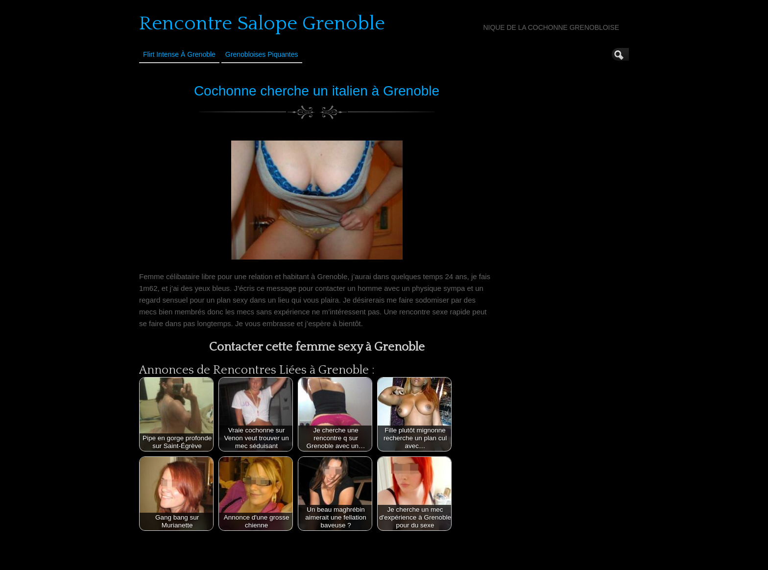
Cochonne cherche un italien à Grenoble (316, 90)
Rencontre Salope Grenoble (262, 23)
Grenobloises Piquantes (261, 54)
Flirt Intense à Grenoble (179, 54)
